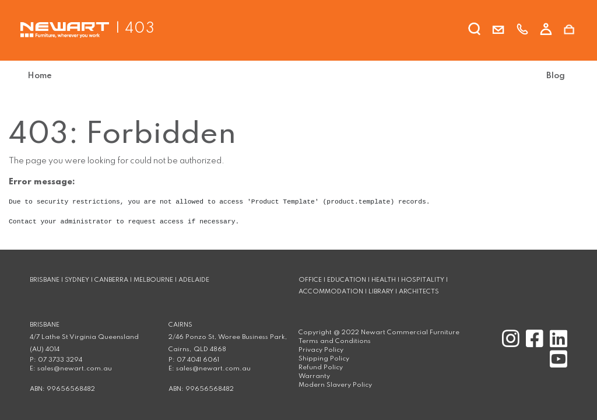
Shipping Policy (323, 358)
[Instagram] (509, 344)
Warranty (314, 376)
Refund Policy (320, 367)
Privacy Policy (320, 350)
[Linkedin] (556, 344)
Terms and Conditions (334, 341)
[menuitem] (44, 76)
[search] (475, 31)
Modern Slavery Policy (335, 385)
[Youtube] (556, 364)
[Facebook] (533, 344)
